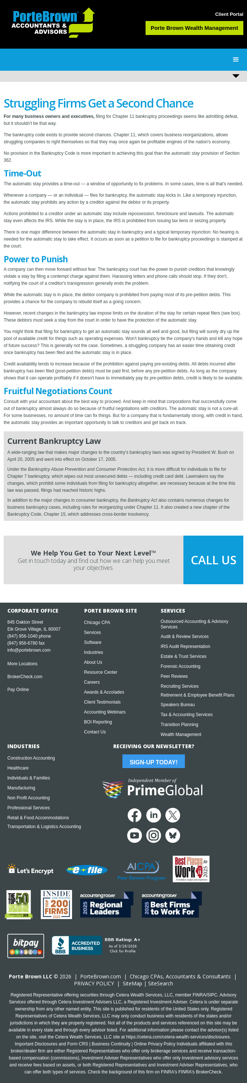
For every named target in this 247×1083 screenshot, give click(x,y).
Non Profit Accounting (28, 797)
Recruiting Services (179, 686)
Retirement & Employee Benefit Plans (198, 695)
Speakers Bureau (178, 704)
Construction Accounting (31, 758)
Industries (93, 652)
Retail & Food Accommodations (38, 817)
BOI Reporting (98, 722)
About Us (93, 662)
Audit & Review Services (185, 636)
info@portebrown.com (29, 650)
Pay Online (18, 689)
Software (92, 642)
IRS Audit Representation (185, 646)
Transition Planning (179, 724)
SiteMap (132, 983)
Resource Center (101, 672)
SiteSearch (160, 983)
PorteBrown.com (100, 976)
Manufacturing (21, 788)
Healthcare (18, 768)
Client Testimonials (102, 702)
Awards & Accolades (104, 692)
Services (92, 632)
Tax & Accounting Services (186, 714)
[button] (236, 60)
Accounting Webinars (105, 712)
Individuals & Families (28, 778)
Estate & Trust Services (184, 656)
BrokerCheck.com (24, 676)
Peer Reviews (174, 676)
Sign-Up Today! (154, 762)
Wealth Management (181, 734)
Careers (92, 682)
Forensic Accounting (180, 666)
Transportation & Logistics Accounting (44, 826)
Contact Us (95, 732)
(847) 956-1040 (22, 636)
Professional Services (28, 807)
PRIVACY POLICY (94, 983)
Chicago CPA (97, 622)
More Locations (22, 663)
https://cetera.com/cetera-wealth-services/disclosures (178, 1037)
